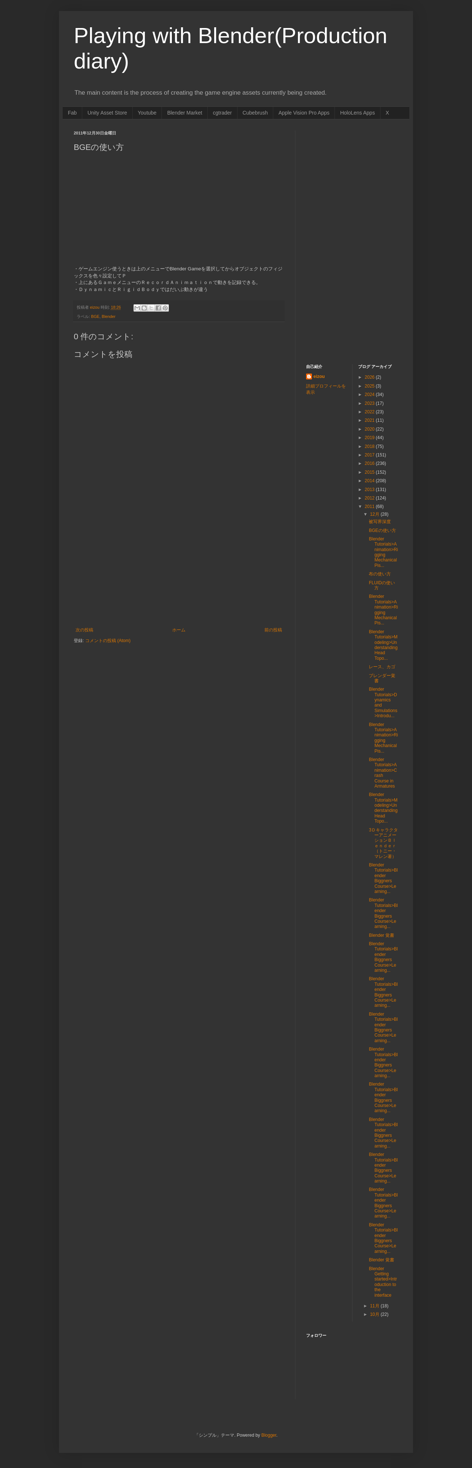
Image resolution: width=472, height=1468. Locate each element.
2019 (370, 437)
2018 (370, 446)
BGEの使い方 (382, 530)
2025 (370, 386)
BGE (95, 316)
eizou (319, 376)
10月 (375, 1314)
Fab (72, 113)
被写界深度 (380, 521)
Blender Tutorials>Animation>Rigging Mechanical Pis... (383, 552)
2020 (370, 429)
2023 (370, 403)
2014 (370, 480)
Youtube (147, 113)
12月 (375, 514)
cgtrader (222, 113)
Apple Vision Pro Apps (303, 113)
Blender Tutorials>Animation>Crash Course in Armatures (383, 773)
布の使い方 (380, 574)
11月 (375, 1305)
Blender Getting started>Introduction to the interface (383, 1282)
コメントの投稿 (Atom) (108, 640)
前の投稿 (273, 630)
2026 (370, 377)
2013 (370, 489)
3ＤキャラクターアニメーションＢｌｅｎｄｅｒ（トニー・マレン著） (383, 843)
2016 (370, 463)
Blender (108, 316)
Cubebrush (255, 113)
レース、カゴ (382, 666)
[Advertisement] (179, 572)
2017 (370, 455)
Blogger (269, 1435)
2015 (370, 472)
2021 (370, 420)
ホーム (178, 630)
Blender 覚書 (381, 935)
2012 (370, 498)
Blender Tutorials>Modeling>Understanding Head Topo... (383, 645)
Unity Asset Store (107, 113)
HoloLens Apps (357, 113)
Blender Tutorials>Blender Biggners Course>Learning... (383, 878)
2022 (370, 411)
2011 (370, 506)
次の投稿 (84, 630)
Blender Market (184, 113)
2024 (370, 394)
